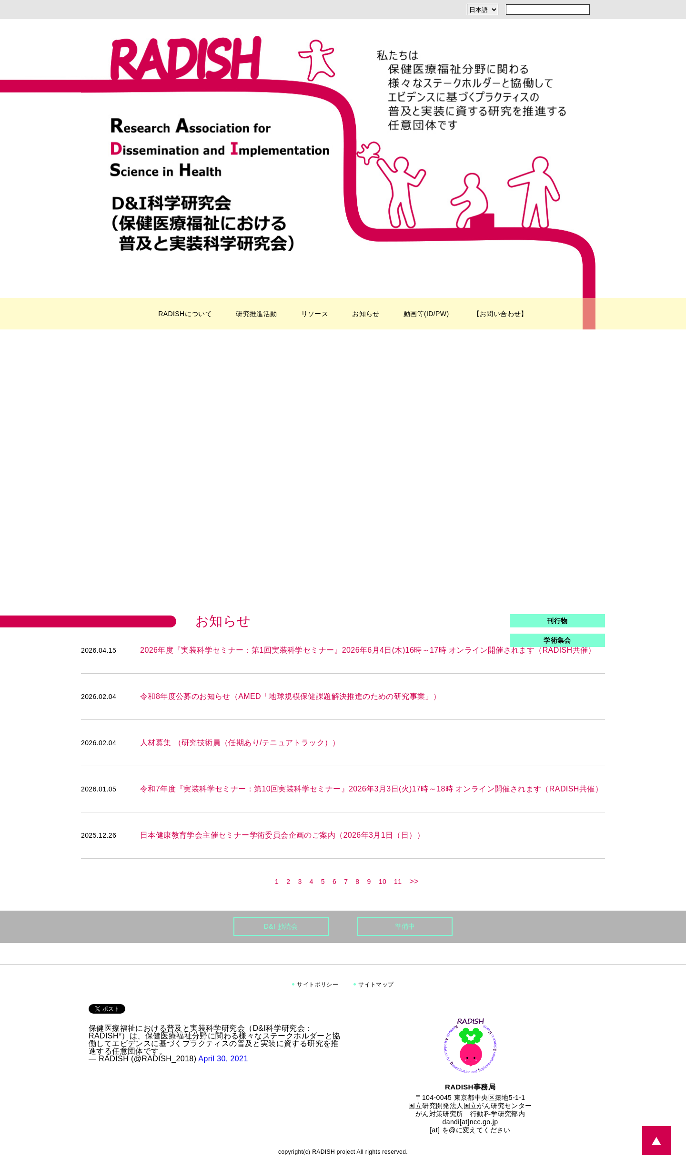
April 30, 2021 (223, 1059)
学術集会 (557, 640)
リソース (315, 314)
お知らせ (366, 314)
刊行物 (557, 621)
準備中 (405, 926)
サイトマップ (375, 984)
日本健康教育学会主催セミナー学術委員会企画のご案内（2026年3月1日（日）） (282, 835)
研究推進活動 (256, 314)
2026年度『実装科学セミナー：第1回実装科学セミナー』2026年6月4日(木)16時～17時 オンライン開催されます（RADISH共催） (368, 650)
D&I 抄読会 (281, 926)
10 (382, 881)
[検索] (599, 9)
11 (398, 881)
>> (414, 881)
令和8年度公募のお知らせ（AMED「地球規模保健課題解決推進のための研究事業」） (290, 696)
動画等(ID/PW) (426, 314)
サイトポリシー (317, 984)
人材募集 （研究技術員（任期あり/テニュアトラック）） (240, 743)
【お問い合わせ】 (500, 314)
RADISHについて (185, 314)
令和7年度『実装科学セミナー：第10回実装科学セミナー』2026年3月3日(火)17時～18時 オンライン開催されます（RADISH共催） (371, 789)
